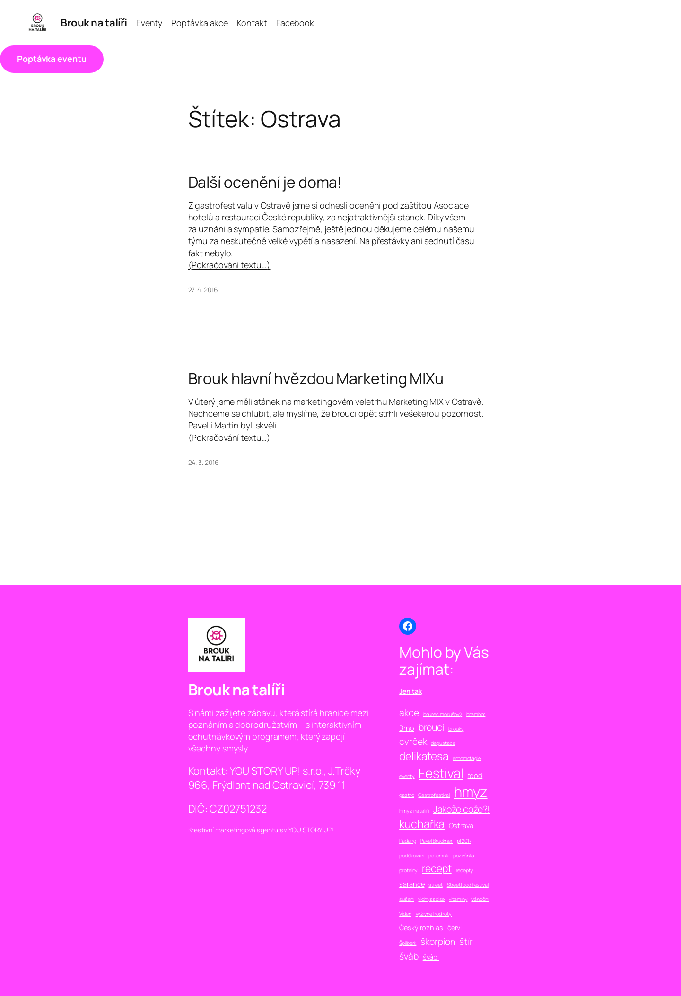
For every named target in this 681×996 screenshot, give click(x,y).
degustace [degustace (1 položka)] (443, 743)
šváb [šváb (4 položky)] (409, 956)
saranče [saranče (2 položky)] (411, 884)
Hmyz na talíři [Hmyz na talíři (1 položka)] (414, 810)
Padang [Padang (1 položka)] (407, 841)
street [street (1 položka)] (435, 885)
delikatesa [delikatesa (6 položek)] (423, 756)
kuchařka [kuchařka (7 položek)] (422, 823)
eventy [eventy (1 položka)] (406, 776)
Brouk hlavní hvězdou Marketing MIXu (316, 378)
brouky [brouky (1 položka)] (455, 728)
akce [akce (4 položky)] (409, 712)
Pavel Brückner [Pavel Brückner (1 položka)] (436, 841)
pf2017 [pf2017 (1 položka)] (464, 841)
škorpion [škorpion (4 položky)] (437, 941)
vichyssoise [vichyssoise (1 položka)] (431, 899)
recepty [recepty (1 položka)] (464, 870)
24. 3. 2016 (203, 462)
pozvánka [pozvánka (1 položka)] (463, 855)
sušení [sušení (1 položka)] (406, 899)
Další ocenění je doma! (265, 182)
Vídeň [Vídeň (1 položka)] (405, 913)
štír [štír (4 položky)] (466, 941)
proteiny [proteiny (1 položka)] (408, 870)
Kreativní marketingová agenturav (238, 829)
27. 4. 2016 (203, 289)
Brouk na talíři (94, 23)
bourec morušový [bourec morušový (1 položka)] (443, 714)
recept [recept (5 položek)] (436, 868)
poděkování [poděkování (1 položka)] (411, 855)
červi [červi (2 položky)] (454, 927)
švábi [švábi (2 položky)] (431, 956)
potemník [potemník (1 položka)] (438, 855)
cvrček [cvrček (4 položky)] (413, 741)
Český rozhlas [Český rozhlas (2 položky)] (421, 927)
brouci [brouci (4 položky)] (431, 727)
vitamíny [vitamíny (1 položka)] (458, 899)
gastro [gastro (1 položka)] (406, 795)
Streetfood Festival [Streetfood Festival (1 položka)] (468, 885)
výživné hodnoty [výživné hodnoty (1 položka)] (434, 913)
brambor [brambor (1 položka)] (475, 714)
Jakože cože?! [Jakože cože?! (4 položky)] (461, 809)
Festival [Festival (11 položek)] (441, 773)
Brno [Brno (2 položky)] (406, 728)
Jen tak (410, 691)
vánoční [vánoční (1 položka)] (480, 899)
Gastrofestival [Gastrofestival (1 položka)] (434, 795)
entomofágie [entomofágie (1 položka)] (467, 758)
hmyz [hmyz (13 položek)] (471, 791)
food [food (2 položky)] (475, 775)
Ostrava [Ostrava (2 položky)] (461, 825)
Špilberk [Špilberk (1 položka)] (407, 943)
